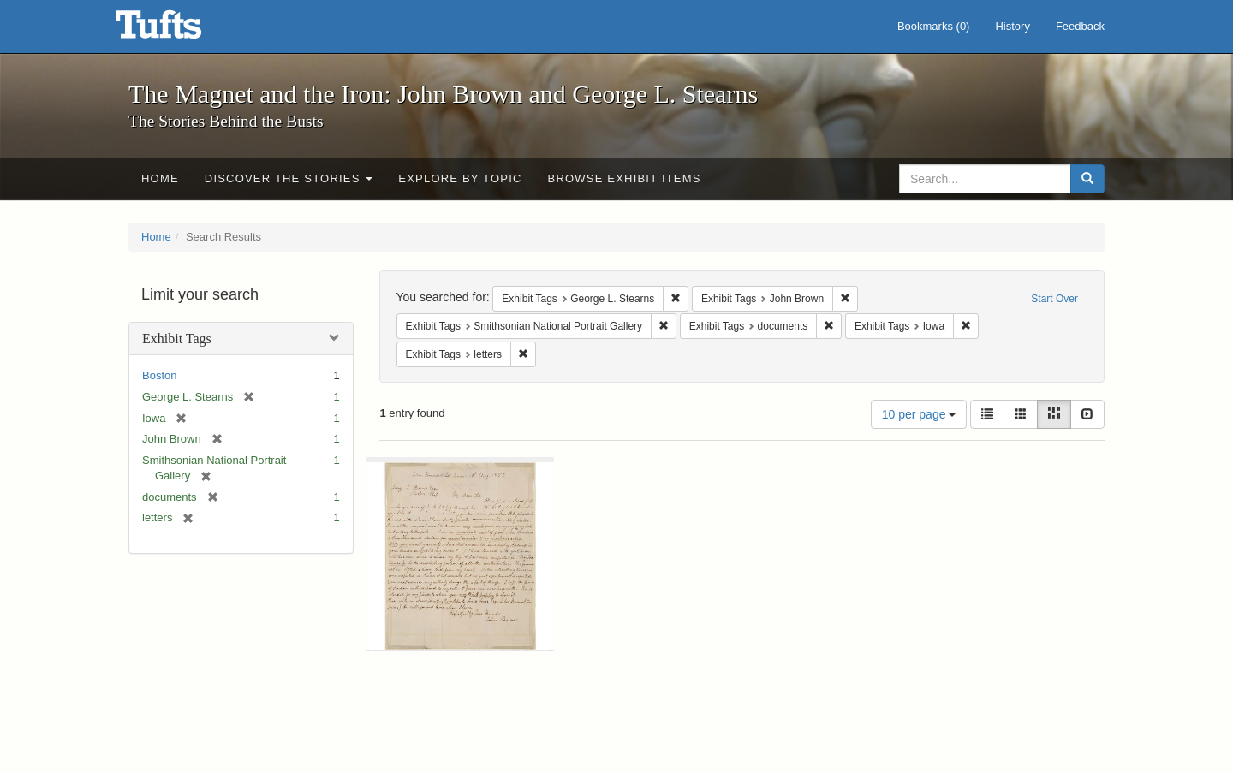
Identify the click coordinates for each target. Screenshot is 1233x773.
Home (160, 178)
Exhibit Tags (176, 338)
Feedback (1080, 26)
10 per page (919, 414)
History (1012, 26)
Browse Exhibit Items (624, 178)
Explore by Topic (459, 178)
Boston (159, 375)
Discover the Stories (289, 178)
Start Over (1054, 299)
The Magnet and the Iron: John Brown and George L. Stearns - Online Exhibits (180, 30)
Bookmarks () (933, 26)
